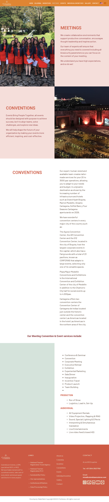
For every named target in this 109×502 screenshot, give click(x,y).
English (101, 2)
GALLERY (88, 3)
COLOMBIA (37, 3)
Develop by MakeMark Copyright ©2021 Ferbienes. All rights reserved (54, 499)
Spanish (105, 2)
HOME (31, 3)
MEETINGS (55, 3)
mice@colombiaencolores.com (94, 477)
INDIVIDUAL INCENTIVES (75, 3)
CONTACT (95, 3)
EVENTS (63, 3)
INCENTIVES (47, 3)
